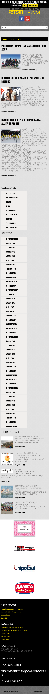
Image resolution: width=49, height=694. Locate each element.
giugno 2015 (10, 400)
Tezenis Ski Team (8, 692)
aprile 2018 (10, 260)
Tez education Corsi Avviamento (12, 609)
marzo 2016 (10, 362)
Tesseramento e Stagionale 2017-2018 (14, 630)
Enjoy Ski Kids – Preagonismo (11, 612)
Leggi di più (33, 6)
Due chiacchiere (12, 197)
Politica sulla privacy (27, 692)
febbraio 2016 (11, 366)
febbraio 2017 (11, 315)
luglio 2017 (10, 294)
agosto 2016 (10, 341)
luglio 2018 (10, 247)
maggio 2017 (10, 303)
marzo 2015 (10, 413)
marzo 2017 (10, 311)
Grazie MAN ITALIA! (22, 504)
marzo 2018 (10, 264)
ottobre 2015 (11, 383)
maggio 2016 (10, 354)
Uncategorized (11, 227)
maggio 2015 (10, 405)
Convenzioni (5, 636)
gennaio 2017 (11, 320)
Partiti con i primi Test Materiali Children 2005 (24, 47)
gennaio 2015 (11, 422)
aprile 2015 (10, 409)
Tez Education (11, 223)
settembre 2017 (12, 290)
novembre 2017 (11, 281)
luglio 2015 (10, 396)
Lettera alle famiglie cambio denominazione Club (26, 472)
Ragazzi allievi (11, 214)
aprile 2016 (10, 358)
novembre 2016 (11, 328)
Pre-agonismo (11, 210)
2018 (12, 39)
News (8, 206)
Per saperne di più (28, 70)
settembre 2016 (12, 337)
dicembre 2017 (11, 277)
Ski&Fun (9, 219)
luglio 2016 (10, 345)
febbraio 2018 (11, 269)
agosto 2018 (10, 243)
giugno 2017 (10, 298)
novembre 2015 (11, 379)
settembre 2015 (12, 388)
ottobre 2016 (11, 332)
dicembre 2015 (11, 375)
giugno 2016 (10, 349)
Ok (24, 6)
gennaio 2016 (11, 371)
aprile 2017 (10, 307)
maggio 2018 (10, 256)
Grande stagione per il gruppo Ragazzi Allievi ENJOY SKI (21, 122)
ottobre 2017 (11, 286)
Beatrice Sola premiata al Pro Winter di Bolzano (22, 80)
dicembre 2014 (11, 426)
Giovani (8, 202)
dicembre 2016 (11, 324)
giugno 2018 (10, 252)
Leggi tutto (19, 446)
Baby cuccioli (11, 193)
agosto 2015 (10, 392)
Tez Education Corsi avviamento (12, 627)
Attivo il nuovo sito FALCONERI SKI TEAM (30, 439)
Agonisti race (5, 615)
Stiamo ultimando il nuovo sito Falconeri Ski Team (27, 456)
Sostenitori (5, 639)
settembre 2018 (12, 239)
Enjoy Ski (4, 618)
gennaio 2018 (11, 273)
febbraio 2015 (11, 418)
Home (5, 39)
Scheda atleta (5, 633)
